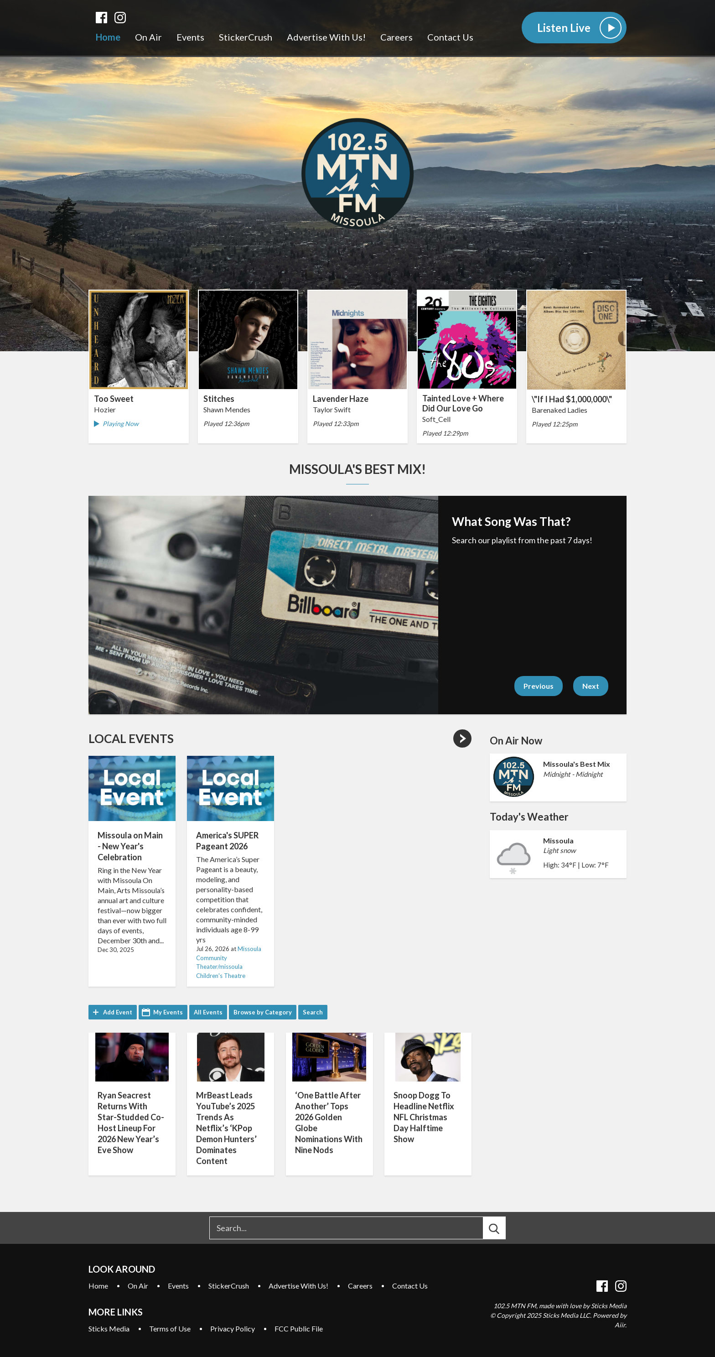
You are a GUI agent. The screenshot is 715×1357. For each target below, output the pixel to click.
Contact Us (450, 36)
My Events (168, 1012)
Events (190, 36)
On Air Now (516, 740)
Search (313, 1012)
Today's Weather (529, 817)
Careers (396, 36)
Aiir (620, 1325)
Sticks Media (109, 1328)
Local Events (131, 738)
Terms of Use (170, 1328)
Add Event (117, 1012)
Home (108, 36)
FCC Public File (299, 1328)
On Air (148, 36)
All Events (208, 1012)
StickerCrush (245, 36)
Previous (538, 685)
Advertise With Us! (326, 36)
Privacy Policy (232, 1328)
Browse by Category (262, 1012)
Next (590, 685)
